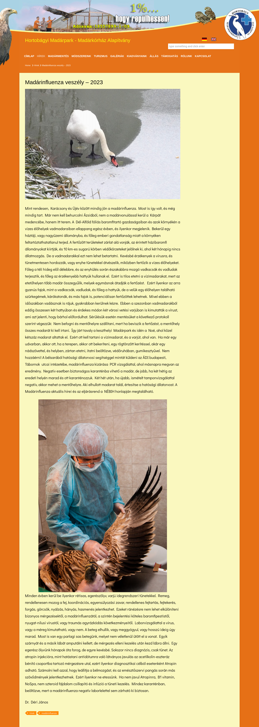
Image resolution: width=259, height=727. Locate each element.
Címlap (29, 56)
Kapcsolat (203, 56)
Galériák (117, 56)
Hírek (41, 56)
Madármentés (58, 56)
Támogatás (169, 56)
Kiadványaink (137, 56)
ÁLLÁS (154, 56)
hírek (32, 713)
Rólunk (186, 56)
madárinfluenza (49, 713)
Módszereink (81, 56)
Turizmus (100, 56)
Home (27, 65)
